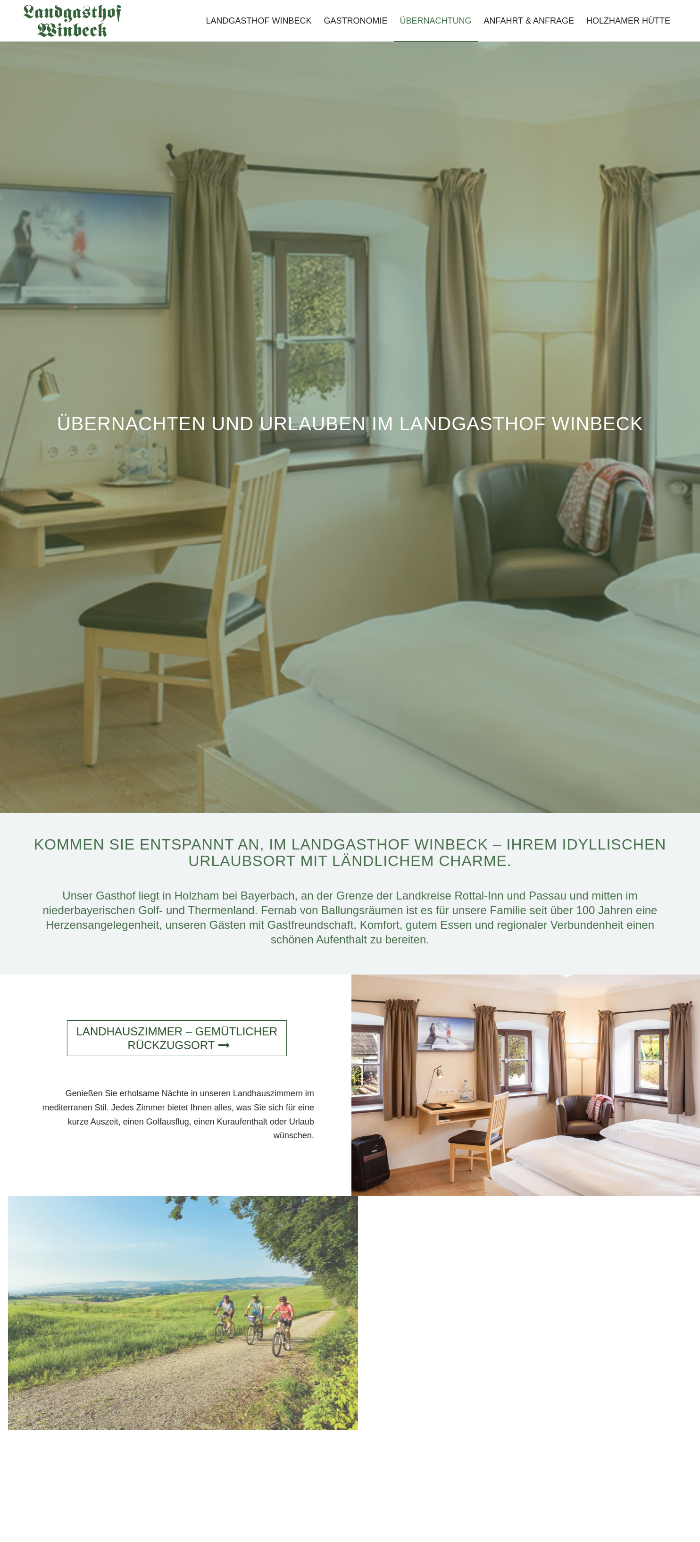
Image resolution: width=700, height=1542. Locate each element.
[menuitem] (259, 21)
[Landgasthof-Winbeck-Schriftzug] (72, 21)
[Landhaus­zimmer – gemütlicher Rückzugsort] (171, 1038)
